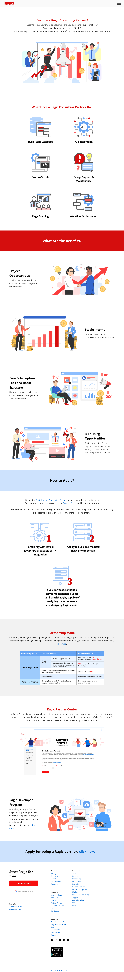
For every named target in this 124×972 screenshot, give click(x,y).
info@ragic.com (15, 909)
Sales (74, 873)
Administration (78, 900)
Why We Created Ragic (59, 924)
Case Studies (55, 900)
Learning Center (57, 895)
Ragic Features (56, 881)
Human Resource (78, 887)
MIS (73, 903)
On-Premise (55, 876)
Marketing (76, 892)
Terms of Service (56, 967)
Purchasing (76, 879)
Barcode (75, 884)
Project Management (80, 889)
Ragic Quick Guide (58, 922)
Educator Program (58, 905)
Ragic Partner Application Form (50, 500)
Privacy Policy (69, 967)
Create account (24, 883)
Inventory (76, 876)
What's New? (55, 932)
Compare (54, 884)
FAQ (52, 908)
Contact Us (55, 935)
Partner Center (70, 503)
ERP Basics (55, 911)
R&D (74, 905)
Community (55, 930)
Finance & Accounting (80, 895)
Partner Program (57, 903)
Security (54, 879)
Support (75, 897)
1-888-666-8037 (15, 906)
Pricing (53, 873)
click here (61, 643)
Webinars (54, 897)
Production (76, 881)
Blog (52, 927)
